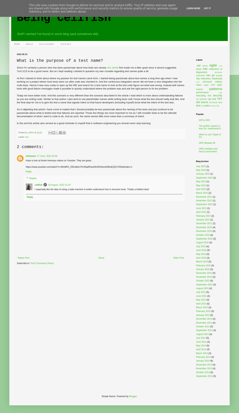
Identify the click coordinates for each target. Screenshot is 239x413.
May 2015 (201, 299)
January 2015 (203, 315)
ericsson (218, 72)
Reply (29, 171)
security (217, 95)
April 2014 (201, 349)
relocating (201, 95)
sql (197, 99)
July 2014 (201, 338)
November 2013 (204, 368)
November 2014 (204, 322)
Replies (33, 178)
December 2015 (204, 273)
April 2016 (201, 258)
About (30, 44)
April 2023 (201, 189)
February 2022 (203, 216)
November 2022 (204, 200)
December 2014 (204, 319)
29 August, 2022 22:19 (59, 185)
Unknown (31, 156)
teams (204, 102)
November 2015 (204, 277)
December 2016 (204, 227)
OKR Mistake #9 (207, 143)
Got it (207, 8)
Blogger (133, 396)
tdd (198, 102)
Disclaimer (47, 44)
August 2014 (202, 334)
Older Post (178, 258)
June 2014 (201, 342)
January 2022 (203, 219)
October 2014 (203, 326)
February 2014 (203, 357)
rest (209, 95)
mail (197, 82)
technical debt (215, 102)
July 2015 (201, 292)
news (198, 85)
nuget (206, 85)
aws (220, 66)
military (218, 81)
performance (202, 92)
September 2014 (204, 330)
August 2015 (202, 288)
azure (199, 69)
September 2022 (204, 204)
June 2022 (201, 208)
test (27, 137)
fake (208, 75)
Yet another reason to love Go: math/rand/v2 (210, 127)
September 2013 (204, 376)
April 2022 (201, 212)
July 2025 (201, 166)
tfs (202, 106)
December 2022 (204, 197)
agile (213, 65)
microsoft (207, 81)
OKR (213, 85)
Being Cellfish (64, 18)
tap (209, 99)
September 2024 (204, 177)
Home (17, 44)
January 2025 (203, 174)
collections (214, 69)
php (220, 93)
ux (218, 105)
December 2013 (204, 364)
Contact (66, 44)
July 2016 (201, 246)
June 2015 (201, 296)
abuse (205, 66)
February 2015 (203, 311)
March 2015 (202, 307)
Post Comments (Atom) (42, 263)
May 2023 (201, 185)
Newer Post (23, 258)
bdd (205, 68)
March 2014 (202, 353)
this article (112, 67)
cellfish (38, 185)
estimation (200, 75)
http (198, 78)
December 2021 (204, 223)
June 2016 (201, 250)
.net (198, 65)
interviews (206, 78)
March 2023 (202, 193)
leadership (217, 78)
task (214, 99)
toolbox (207, 105)
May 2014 (201, 345)
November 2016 (204, 231)
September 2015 (204, 284)
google (219, 75)
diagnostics (201, 72)
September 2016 (204, 238)
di (221, 69)
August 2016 (202, 242)
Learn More (193, 8)
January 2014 (203, 360)
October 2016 (203, 235)
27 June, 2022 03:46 (47, 156)
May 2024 (201, 181)
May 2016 (201, 254)
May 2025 (201, 170)
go (213, 75)
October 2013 (203, 372)
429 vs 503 (204, 120)
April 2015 (201, 303)
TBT (219, 98)
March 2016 (202, 261)
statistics (203, 99)
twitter (213, 106)
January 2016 (203, 269)
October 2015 (203, 280)
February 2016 (203, 265)
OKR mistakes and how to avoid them (208, 150)
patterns (215, 89)
